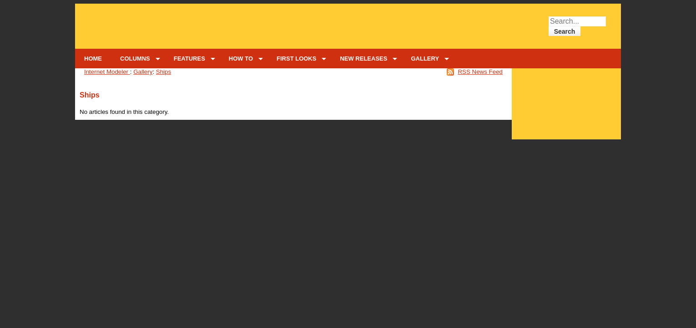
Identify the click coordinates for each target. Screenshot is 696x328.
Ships (163, 71)
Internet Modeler (107, 71)
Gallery (142, 71)
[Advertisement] (566, 101)
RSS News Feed (480, 71)
